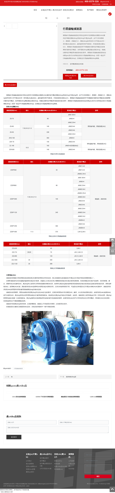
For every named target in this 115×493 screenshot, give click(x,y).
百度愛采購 (105, 4)
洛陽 (108, 483)
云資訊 (27, 486)
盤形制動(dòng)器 (71, 376)
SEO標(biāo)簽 (11, 486)
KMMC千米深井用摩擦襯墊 (45, 396)
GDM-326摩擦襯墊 (96, 396)
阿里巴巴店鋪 (96, 4)
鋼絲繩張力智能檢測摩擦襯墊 (70, 396)
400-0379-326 (81, 70)
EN (111, 4)
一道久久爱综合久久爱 (6, 492)
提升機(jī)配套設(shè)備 (76, 64)
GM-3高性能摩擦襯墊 (19, 396)
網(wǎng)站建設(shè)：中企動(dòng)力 (97, 483)
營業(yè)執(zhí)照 (20, 486)
